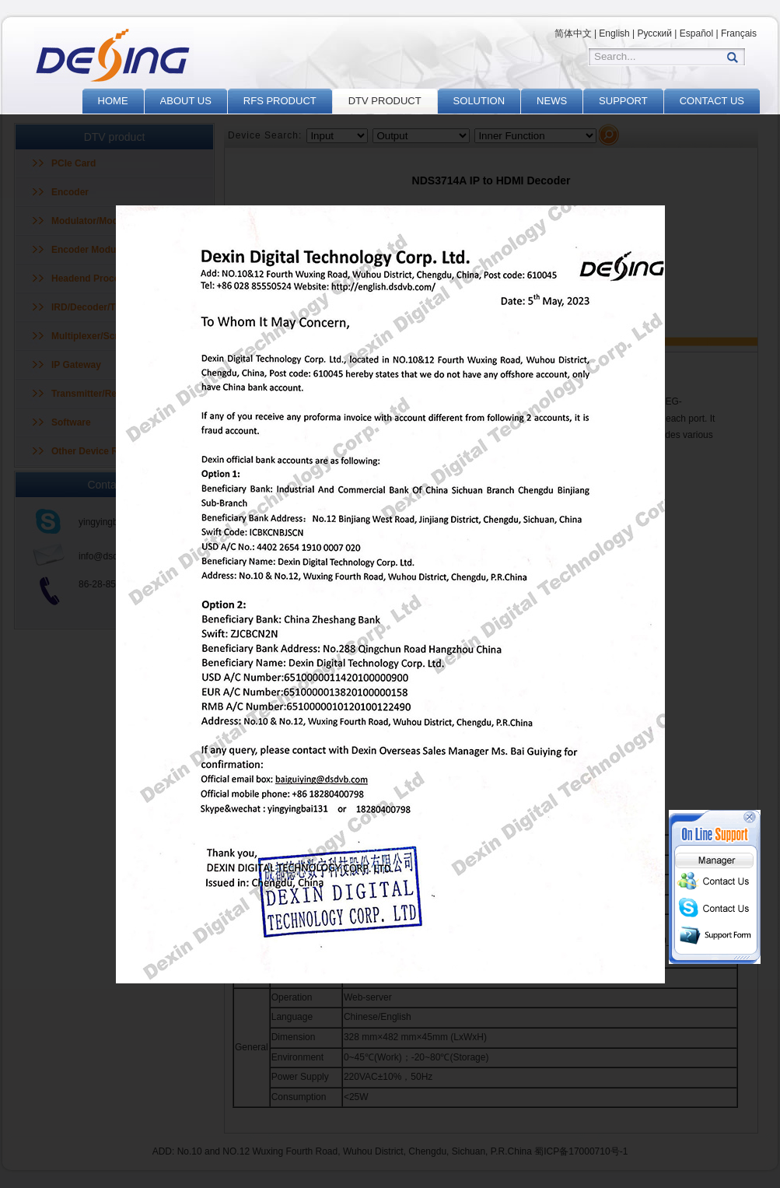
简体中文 (573, 33)
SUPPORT (623, 101)
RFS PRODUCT (280, 101)
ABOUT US (186, 101)
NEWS (552, 101)
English (614, 33)
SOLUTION (479, 101)
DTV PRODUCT (384, 101)
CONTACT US (712, 101)
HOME (113, 101)
